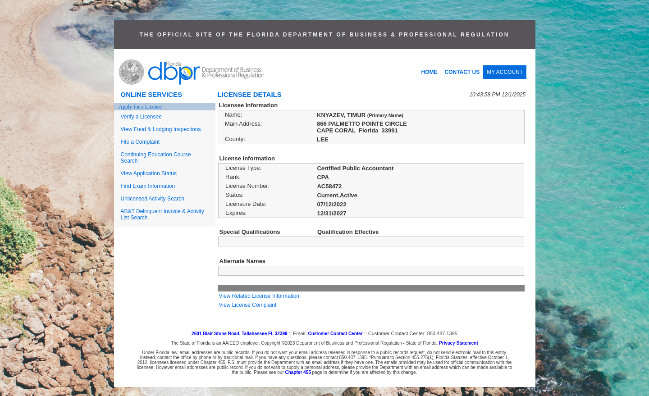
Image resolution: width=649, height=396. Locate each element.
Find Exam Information (148, 186)
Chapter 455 (298, 372)
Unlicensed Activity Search (152, 199)
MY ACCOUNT (505, 72)
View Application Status (149, 173)
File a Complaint (140, 142)
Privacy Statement (458, 343)
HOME (429, 72)
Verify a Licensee (141, 117)
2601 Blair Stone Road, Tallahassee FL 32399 (240, 333)
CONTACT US (462, 72)
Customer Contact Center (335, 333)
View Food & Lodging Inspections (161, 129)
